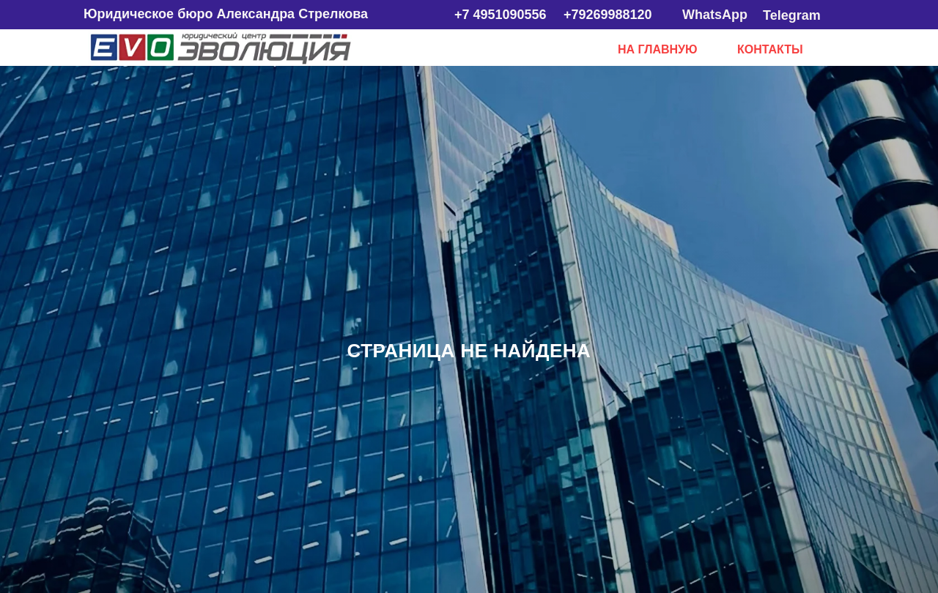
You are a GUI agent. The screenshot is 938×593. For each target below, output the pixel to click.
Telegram (792, 15)
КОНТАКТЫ (770, 49)
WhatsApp (714, 14)
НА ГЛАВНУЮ (658, 49)
